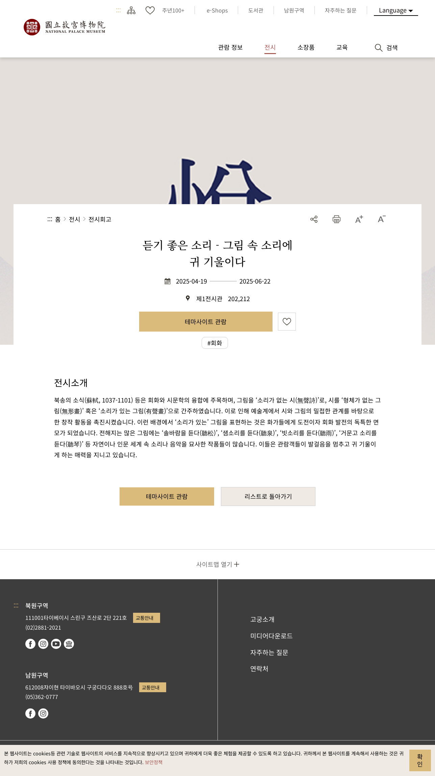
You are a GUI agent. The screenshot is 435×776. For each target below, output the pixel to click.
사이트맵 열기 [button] (214, 564)
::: (118, 10)
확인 (420, 760)
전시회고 (99, 219)
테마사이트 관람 (206, 321)
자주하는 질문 (269, 652)
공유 (314, 219)
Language (393, 9)
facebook (30, 644)
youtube (56, 644)
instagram (43, 644)
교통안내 (144, 617)
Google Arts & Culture (69, 644)
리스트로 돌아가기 (268, 496)
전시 (74, 219)
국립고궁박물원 (64, 27)
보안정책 (153, 762)
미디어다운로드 (271, 635)
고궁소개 (262, 619)
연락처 (259, 668)
